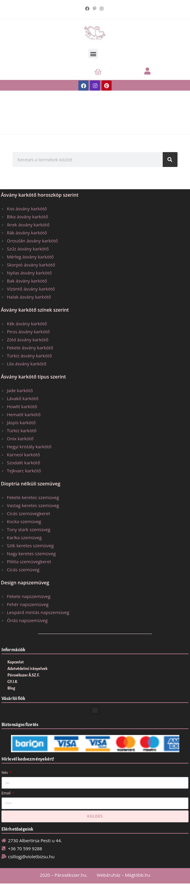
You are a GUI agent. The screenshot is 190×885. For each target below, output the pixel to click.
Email (6, 793)
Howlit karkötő (22, 406)
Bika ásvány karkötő (27, 217)
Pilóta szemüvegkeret (29, 561)
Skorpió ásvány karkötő (31, 265)
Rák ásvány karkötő (27, 233)
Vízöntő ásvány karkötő (31, 289)
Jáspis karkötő (21, 422)
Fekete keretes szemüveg (33, 497)
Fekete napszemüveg (28, 596)
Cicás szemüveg (23, 569)
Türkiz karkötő (22, 430)
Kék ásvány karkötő (27, 323)
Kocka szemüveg (24, 521)
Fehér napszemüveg (27, 604)
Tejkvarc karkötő (24, 471)
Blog (11, 688)
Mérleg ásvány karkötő (30, 257)
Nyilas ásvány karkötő (29, 273)
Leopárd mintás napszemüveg (38, 612)
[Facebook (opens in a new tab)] (88, 8)
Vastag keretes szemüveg (33, 505)
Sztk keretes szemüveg (30, 545)
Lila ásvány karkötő (26, 364)
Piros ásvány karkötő (28, 332)
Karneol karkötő (23, 455)
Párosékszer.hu (70, 875)
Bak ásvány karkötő (27, 281)
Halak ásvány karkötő (29, 297)
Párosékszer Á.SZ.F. (23, 675)
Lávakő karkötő (22, 398)
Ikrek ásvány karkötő (28, 225)
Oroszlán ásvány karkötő (32, 241)
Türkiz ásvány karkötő (29, 356)
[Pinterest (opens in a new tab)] (94, 8)
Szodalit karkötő (23, 463)
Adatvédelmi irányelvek (27, 669)
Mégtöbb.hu (137, 875)
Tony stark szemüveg (28, 529)
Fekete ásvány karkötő (30, 348)
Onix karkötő (20, 438)
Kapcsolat (15, 662)
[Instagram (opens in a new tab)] (101, 8)
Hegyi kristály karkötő (29, 446)
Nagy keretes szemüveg (31, 553)
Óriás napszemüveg (27, 620)
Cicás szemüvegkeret (28, 513)
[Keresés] (170, 159)
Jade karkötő (20, 390)
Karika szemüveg (24, 537)
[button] (93, 54)
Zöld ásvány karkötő (27, 340)
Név (5, 772)
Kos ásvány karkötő (27, 209)
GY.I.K (12, 682)
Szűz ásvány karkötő (28, 249)
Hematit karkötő (24, 414)
